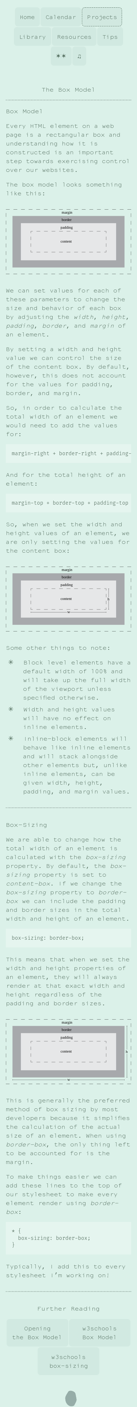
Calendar (61, 17)
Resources (74, 37)
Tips (110, 37)
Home (27, 17)
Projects (102, 17)
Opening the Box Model (37, 1333)
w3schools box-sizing (68, 1361)
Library (32, 37)
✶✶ (60, 56)
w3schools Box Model (99, 1333)
